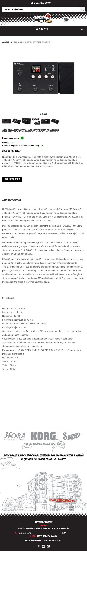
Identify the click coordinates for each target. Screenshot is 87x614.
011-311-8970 (25, 533)
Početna (5, 42)
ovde (59, 443)
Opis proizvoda (11, 200)
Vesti (64, 533)
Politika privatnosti (53, 540)
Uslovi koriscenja (33, 540)
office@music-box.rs (47, 536)
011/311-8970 (42, 3)
